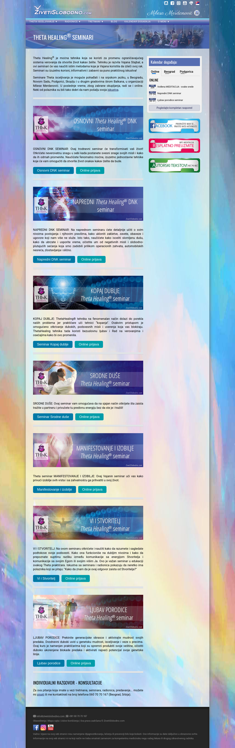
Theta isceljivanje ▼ (43, 21)
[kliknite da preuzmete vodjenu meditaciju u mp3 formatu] (174, 146)
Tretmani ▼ (96, 21)
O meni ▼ (163, 21)
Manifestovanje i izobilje (54, 489)
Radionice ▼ (73, 21)
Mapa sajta (53, 720)
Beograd (169, 71)
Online (155, 71)
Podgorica (186, 71)
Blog (114, 21)
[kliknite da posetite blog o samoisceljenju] (174, 166)
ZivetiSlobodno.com (114, 720)
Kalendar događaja (137, 21)
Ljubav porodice (48, 663)
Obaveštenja (39, 720)
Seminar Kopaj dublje (52, 344)
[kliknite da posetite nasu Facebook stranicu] (174, 126)
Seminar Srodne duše (53, 417)
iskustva (113, 90)
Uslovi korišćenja (70, 720)
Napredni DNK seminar (54, 259)
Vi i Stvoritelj (46, 578)
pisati (40, 694)
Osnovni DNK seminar (53, 170)
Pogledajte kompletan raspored (174, 107)
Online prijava (90, 170)
